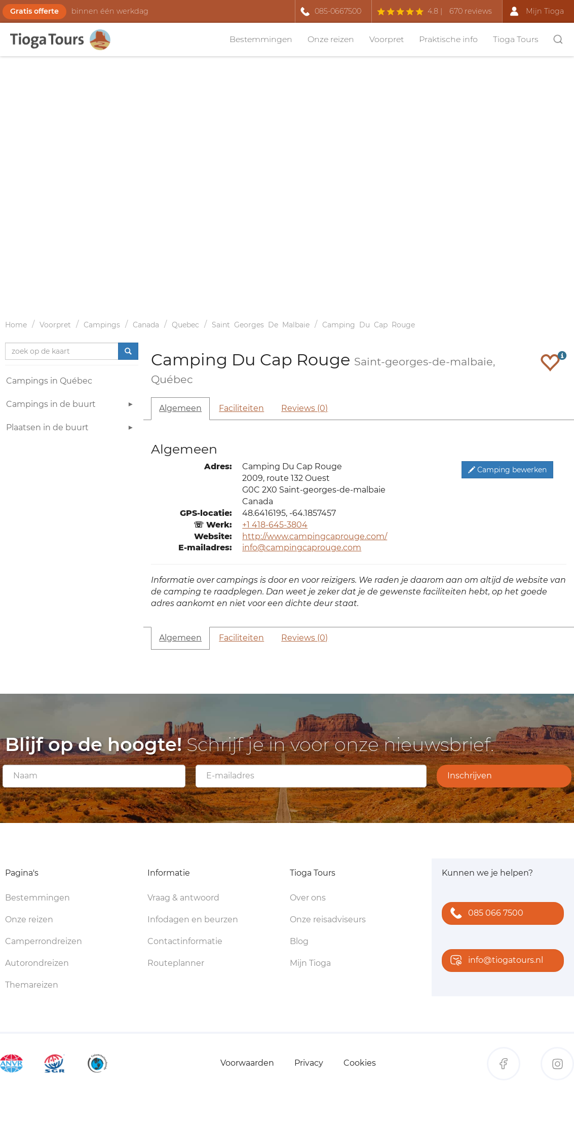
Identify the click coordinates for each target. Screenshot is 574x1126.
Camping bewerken (507, 469)
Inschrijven (469, 775)
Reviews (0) (304, 408)
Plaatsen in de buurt (71, 429)
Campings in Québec (49, 381)
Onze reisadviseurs (328, 919)
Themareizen (31, 985)
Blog (299, 941)
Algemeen (180, 408)
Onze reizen (331, 39)
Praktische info (448, 39)
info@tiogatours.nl (494, 961)
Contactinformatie (184, 941)
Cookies (359, 1063)
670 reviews (470, 11)
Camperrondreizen (43, 941)
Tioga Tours (516, 39)
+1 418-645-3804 (275, 525)
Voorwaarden (247, 1063)
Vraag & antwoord (183, 898)
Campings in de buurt (71, 405)
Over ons (308, 898)
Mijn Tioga (310, 963)
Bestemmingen (260, 39)
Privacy (308, 1063)
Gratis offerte (34, 11)
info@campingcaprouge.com (301, 547)
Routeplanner (175, 963)
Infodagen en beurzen (192, 919)
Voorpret (386, 39)
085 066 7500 (484, 914)
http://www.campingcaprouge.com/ (314, 536)
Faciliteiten (241, 408)
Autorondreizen (37, 963)
